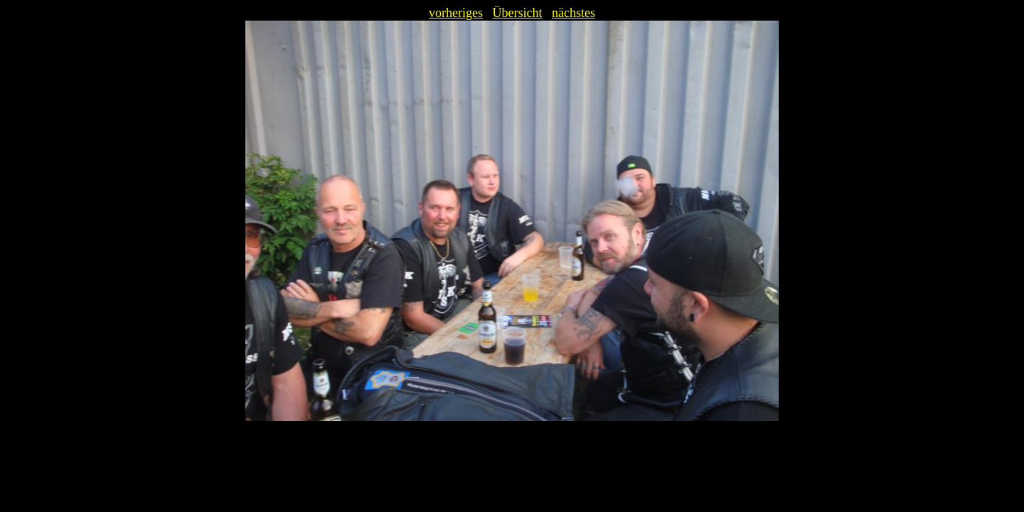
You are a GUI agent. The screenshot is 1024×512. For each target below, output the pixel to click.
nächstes (573, 13)
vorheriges (456, 13)
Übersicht (518, 13)
